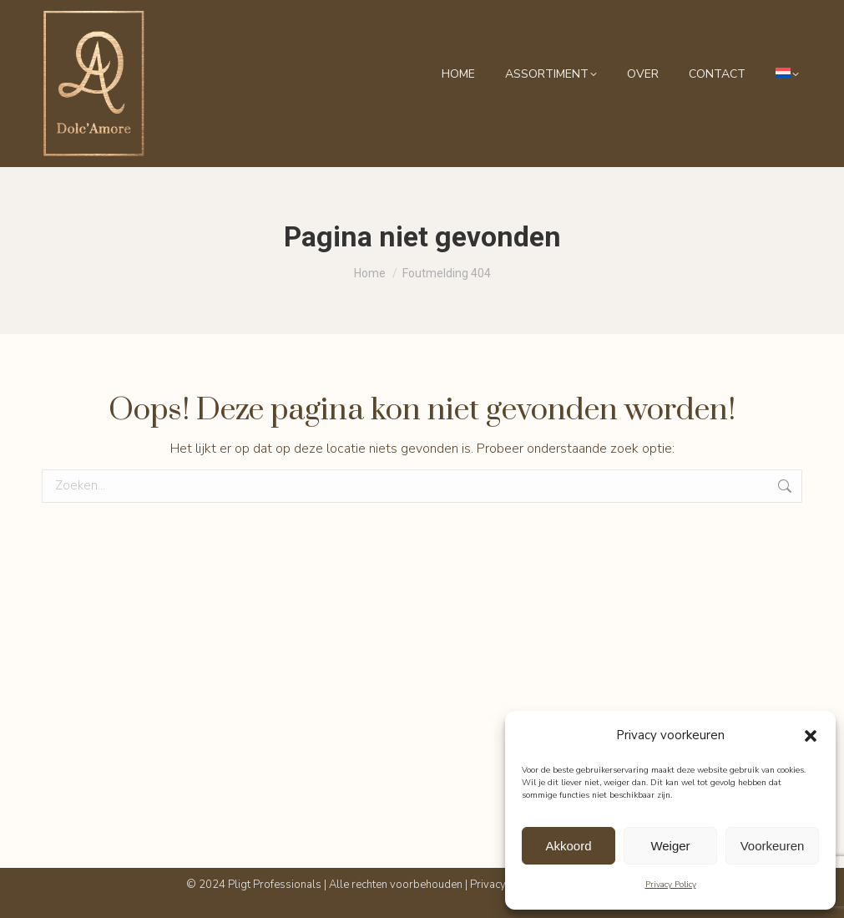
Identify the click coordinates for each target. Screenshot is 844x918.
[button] (810, 736)
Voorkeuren (772, 846)
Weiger (670, 846)
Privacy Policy (670, 884)
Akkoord (568, 846)
